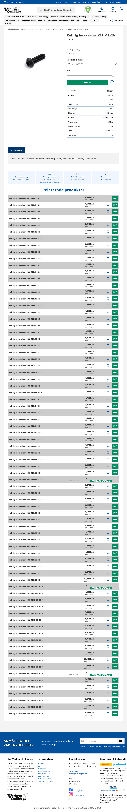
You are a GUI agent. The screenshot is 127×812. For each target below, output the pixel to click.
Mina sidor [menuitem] (76, 2)
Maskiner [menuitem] (54, 17)
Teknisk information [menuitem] (113, 2)
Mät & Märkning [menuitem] (50, 20)
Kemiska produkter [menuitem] (67, 20)
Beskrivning (16, 150)
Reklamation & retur (45, 779)
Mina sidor (42, 766)
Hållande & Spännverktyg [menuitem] (32, 20)
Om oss (41, 763)
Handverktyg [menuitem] (43, 17)
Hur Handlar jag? (44, 771)
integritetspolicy (119, 746)
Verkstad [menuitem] (32, 17)
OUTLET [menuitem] (8, 24)
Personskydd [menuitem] (82, 20)
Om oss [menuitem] (86, 2)
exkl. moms (118, 20)
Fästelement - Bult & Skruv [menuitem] (15, 17)
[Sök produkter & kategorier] (59, 9)
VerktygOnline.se (80, 791)
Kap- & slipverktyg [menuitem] (12, 20)
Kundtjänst (42, 768)
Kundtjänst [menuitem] (96, 2)
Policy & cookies (44, 776)
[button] (113, 10)
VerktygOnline (79, 795)
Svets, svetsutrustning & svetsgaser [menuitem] (74, 17)
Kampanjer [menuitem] (94, 20)
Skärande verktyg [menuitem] (99, 17)
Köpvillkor (42, 774)
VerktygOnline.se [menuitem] (62, 2)
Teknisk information (45, 781)
